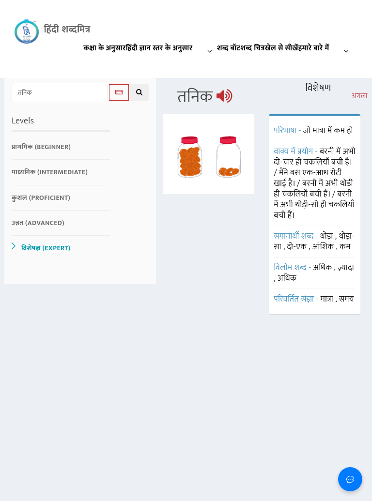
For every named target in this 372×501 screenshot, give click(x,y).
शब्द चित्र (252, 48)
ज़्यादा (346, 267)
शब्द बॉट (229, 48)
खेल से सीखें (281, 48)
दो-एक (298, 247)
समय (346, 299)
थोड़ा (327, 236)
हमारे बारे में (326, 50)
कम (345, 247)
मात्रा (328, 299)
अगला (360, 96)
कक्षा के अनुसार (104, 48)
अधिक (323, 267)
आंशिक (324, 247)
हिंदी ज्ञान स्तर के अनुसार (171, 50)
